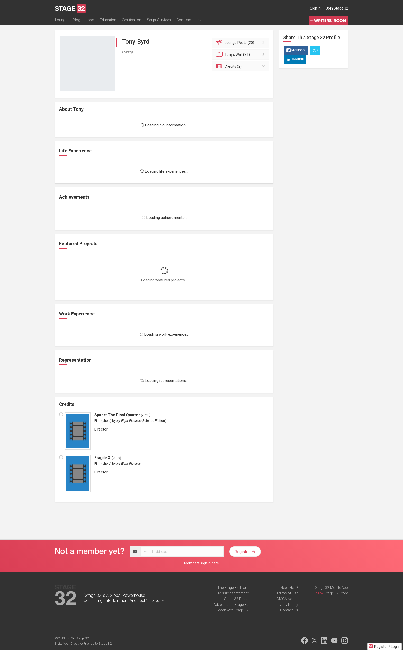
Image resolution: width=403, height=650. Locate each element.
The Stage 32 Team (233, 587)
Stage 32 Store (336, 593)
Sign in (315, 8)
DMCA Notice (287, 599)
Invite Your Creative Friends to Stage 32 (83, 643)
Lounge (61, 20)
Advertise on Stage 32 (231, 604)
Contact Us (289, 610)
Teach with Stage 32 (232, 610)
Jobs (90, 20)
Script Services (159, 20)
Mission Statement (233, 593)
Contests (184, 20)
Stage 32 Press (236, 599)
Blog (76, 20)
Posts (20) (241, 43)
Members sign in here (201, 563)
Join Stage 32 (337, 8)
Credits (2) (241, 66)
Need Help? (289, 587)
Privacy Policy (286, 604)
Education (108, 20)
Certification (131, 20)
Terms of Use (287, 593)
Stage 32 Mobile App (331, 587)
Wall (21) (241, 54)
